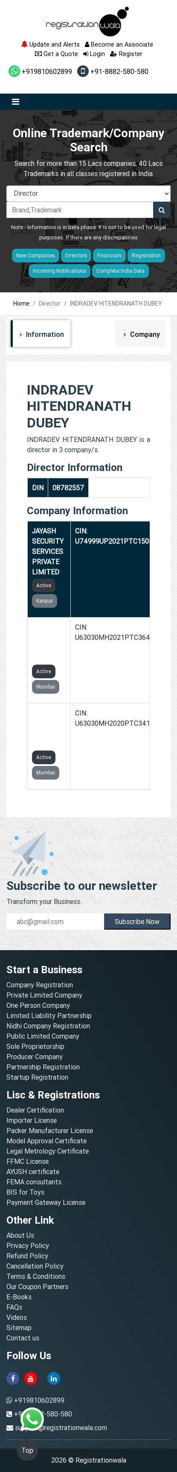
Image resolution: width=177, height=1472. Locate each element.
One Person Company (38, 1005)
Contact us (22, 1338)
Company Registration (39, 984)
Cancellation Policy (35, 1266)
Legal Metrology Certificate (47, 1151)
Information (44, 334)
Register (126, 54)
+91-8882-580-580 (112, 71)
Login (94, 54)
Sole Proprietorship (35, 1046)
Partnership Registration (43, 1067)
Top (27, 1450)
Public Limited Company (42, 1036)
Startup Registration (37, 1077)
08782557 (68, 487)
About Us (20, 1235)
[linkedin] (53, 1378)
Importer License (31, 1120)
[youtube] (30, 1378)
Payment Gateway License (45, 1202)
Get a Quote (56, 54)
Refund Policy (27, 1255)
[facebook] (12, 1378)
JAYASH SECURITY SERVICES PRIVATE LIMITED (48, 551)
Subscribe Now (137, 921)
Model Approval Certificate (46, 1140)
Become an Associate (119, 44)
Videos (16, 1317)
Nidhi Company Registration (48, 1026)
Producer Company (34, 1056)
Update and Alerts (50, 44)
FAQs (14, 1307)
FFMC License (27, 1161)
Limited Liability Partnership (49, 1015)
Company (144, 334)
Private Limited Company (44, 995)
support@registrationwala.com (61, 1427)
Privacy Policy (27, 1245)
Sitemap (19, 1327)
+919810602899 (40, 71)
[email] (55, 921)
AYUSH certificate (32, 1171)
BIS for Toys (25, 1192)
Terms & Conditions (35, 1276)
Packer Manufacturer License (49, 1130)
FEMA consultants (33, 1182)
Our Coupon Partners (37, 1286)
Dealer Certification (35, 1110)
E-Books (19, 1296)
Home (21, 303)
